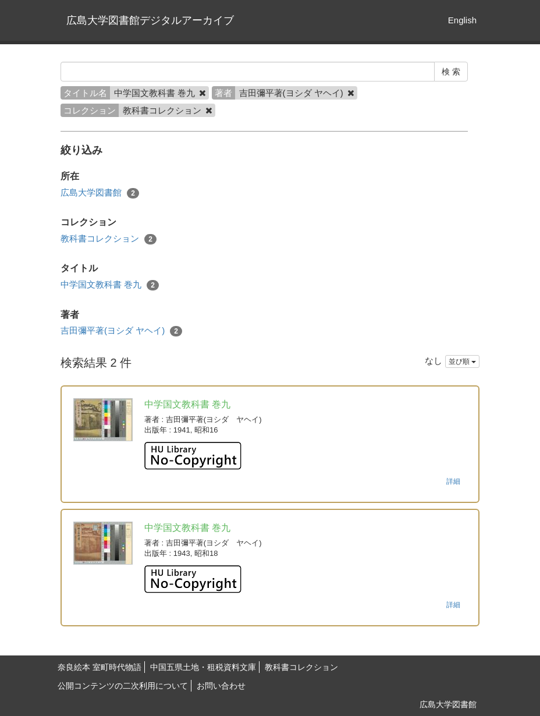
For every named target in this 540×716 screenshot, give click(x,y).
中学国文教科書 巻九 (110, 284)
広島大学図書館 (100, 193)
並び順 (462, 361)
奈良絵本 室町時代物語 (99, 667)
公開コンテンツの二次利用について (123, 685)
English (462, 20)
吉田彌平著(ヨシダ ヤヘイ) (121, 330)
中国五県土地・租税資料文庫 (203, 667)
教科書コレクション (109, 238)
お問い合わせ (221, 685)
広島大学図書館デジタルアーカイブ (150, 20)
